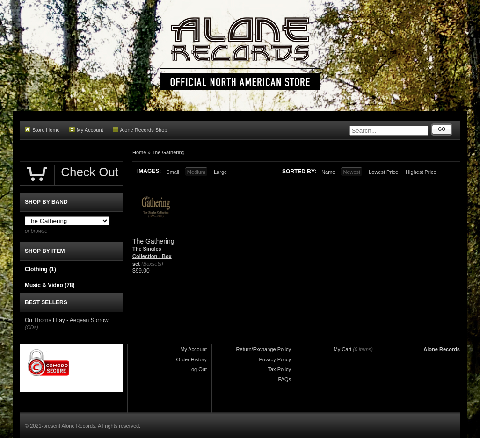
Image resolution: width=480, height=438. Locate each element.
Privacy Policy (275, 359)
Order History (191, 359)
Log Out (198, 369)
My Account (86, 130)
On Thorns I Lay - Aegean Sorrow (67, 320)
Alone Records (441, 349)
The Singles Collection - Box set (152, 256)
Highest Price (421, 172)
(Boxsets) (152, 263)
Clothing (40, 269)
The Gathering (168, 152)
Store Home (42, 130)
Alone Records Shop (140, 130)
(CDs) (31, 327)
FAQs (284, 379)
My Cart (343, 349)
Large (220, 172)
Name (328, 172)
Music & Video (49, 285)
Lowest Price (383, 172)
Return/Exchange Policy (263, 349)
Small (172, 172)
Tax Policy (279, 369)
